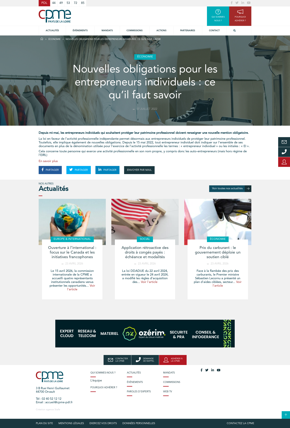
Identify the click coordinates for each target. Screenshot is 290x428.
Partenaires (187, 31)
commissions (135, 31)
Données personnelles (138, 423)
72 (75, 3)
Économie (54, 39)
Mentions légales (71, 423)
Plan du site (44, 423)
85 (82, 3)
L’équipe (96, 380)
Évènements (80, 31)
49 (61, 3)
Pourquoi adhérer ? (103, 387)
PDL (44, 3)
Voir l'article (149, 282)
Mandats (107, 31)
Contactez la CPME (240, 423)
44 (53, 3)
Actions (161, 31)
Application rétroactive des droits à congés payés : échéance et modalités (145, 252)
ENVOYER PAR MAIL (139, 170)
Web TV (167, 391)
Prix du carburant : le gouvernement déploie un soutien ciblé (218, 252)
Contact (214, 31)
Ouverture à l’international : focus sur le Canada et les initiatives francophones (72, 252)
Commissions (171, 382)
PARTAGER (50, 169)
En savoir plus (48, 161)
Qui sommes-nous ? (102, 373)
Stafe (57, 409)
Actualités (52, 31)
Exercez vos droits (103, 423)
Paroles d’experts (139, 391)
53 (68, 3)
